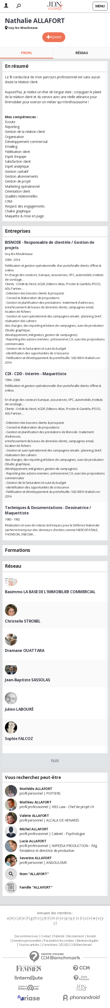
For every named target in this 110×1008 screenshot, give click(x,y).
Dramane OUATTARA (24, 650)
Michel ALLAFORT (34, 829)
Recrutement (75, 936)
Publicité (59, 936)
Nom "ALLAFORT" (34, 873)
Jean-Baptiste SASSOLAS (27, 680)
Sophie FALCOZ (19, 738)
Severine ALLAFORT (36, 858)
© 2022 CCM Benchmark (76, 945)
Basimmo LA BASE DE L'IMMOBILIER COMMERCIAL (50, 591)
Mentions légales (87, 940)
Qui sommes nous (26, 936)
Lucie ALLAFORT (33, 841)
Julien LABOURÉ (19, 709)
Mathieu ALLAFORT (35, 802)
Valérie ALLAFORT (34, 815)
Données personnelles (26, 940)
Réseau (82, 52)
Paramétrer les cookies (59, 940)
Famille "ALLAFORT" (36, 887)
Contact (46, 936)
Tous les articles (29, 945)
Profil (26, 52)
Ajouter (55, 37)
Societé (91, 936)
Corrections (49, 945)
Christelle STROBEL (22, 621)
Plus (55, 760)
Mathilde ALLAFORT (36, 788)
